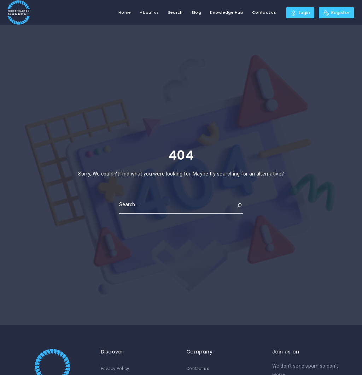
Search (175, 12)
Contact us (264, 12)
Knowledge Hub (226, 12)
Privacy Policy (115, 368)
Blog (196, 12)
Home (124, 12)
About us (149, 12)
